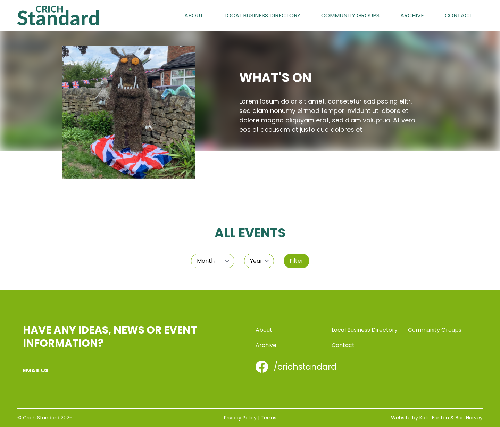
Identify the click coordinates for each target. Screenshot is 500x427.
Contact (458, 15)
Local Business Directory (262, 15)
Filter (296, 261)
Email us (36, 371)
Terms (268, 417)
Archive (412, 15)
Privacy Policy (240, 417)
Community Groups (350, 15)
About (193, 15)
